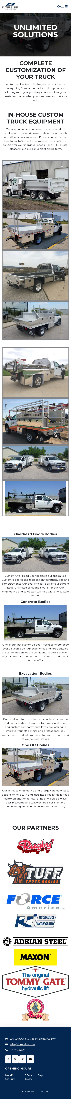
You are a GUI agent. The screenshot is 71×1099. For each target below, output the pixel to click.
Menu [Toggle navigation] (62, 6)
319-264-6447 (17, 1050)
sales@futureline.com (22, 1044)
